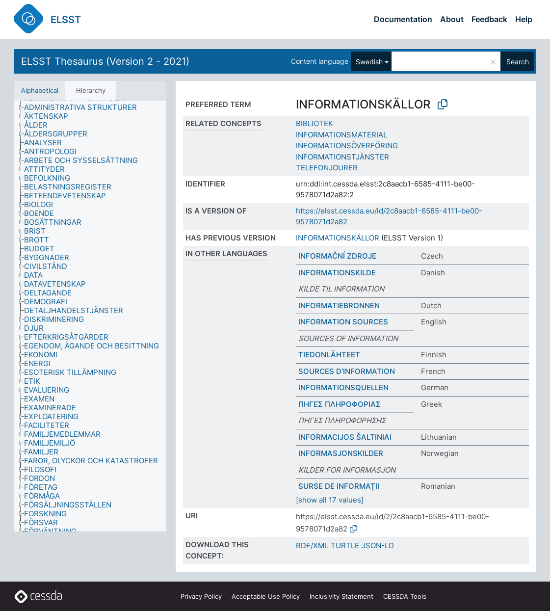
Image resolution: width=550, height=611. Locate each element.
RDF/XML (312, 545)
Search (517, 61)
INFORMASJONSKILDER (340, 453)
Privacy (201, 596)
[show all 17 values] (330, 500)
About (452, 19)
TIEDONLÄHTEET (329, 354)
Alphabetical (39, 90)
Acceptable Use (266, 596)
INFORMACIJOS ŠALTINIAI (345, 437)
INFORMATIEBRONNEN (339, 305)
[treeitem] (85, 107)
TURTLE (345, 545)
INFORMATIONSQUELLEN (343, 387)
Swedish (369, 61)
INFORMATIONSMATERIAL (341, 134)
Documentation (403, 19)
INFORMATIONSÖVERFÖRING (347, 145)
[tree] (90, 316)
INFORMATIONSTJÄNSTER (342, 156)
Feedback (489, 19)
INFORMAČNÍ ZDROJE (337, 256)
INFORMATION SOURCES (343, 321)
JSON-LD (378, 545)
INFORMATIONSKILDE (337, 272)
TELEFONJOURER (327, 167)
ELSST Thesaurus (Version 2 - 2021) (105, 61)
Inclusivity (341, 596)
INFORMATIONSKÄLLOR (337, 237)
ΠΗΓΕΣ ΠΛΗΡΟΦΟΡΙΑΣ (339, 404)
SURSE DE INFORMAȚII (338, 486)
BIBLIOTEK (314, 123)
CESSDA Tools (404, 596)
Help (523, 19)
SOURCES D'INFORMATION (346, 371)
